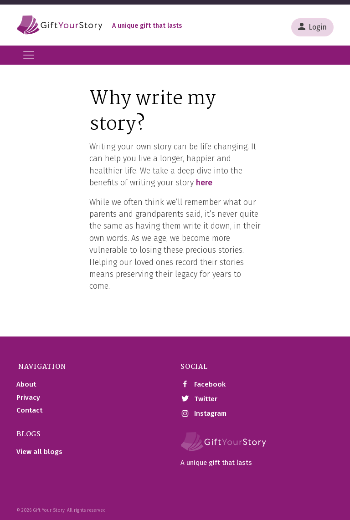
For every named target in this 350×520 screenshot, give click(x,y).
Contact (29, 410)
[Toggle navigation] (28, 55)
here (204, 183)
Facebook (203, 384)
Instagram (203, 413)
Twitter (198, 398)
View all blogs (39, 452)
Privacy (28, 397)
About (26, 384)
